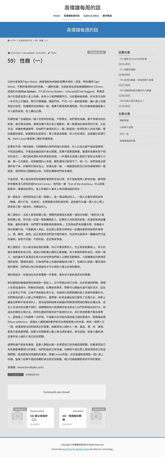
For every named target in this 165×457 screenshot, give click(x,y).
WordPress (67, 449)
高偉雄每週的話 (96, 52)
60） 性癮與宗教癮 (72, 417)
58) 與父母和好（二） (39, 417)
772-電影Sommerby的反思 (133, 58)
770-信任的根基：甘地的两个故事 (136, 80)
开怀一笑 (124, 133)
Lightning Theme (82, 449)
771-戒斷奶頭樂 (127, 69)
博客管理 (124, 120)
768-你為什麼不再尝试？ (132, 100)
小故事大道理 (126, 127)
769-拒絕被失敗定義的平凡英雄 (135, 90)
